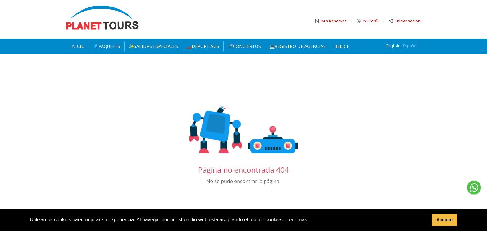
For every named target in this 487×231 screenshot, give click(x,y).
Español (410, 46)
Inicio (78, 46)
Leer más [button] (296, 219)
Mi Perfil (368, 21)
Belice (341, 46)
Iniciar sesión (405, 21)
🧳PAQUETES (106, 46)
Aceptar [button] (444, 219)
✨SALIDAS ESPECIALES (153, 46)
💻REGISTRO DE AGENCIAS (297, 46)
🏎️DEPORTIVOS (202, 46)
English (392, 46)
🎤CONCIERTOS (244, 46)
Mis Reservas (331, 21)
